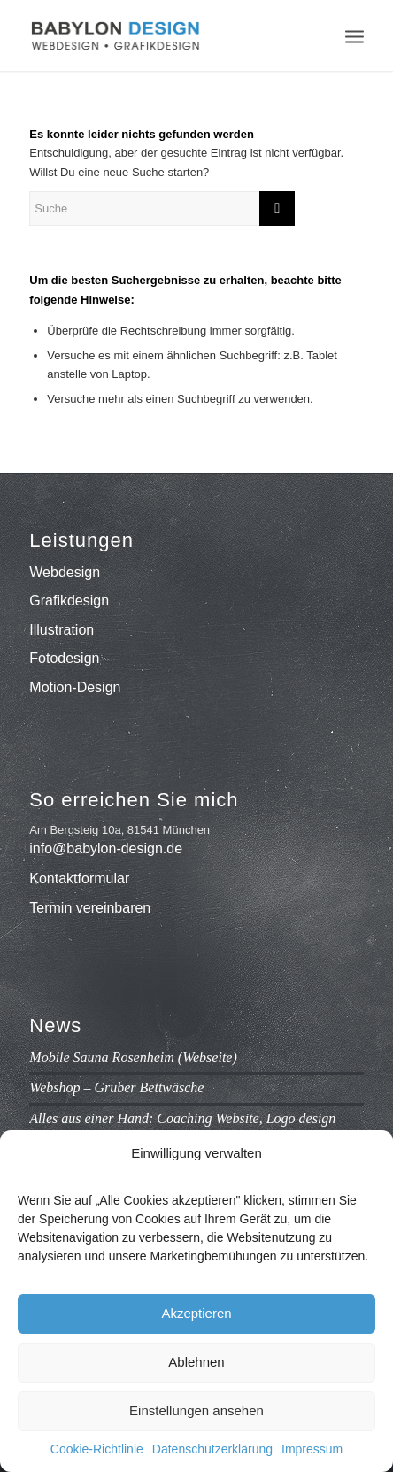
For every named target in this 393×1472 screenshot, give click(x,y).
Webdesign (64, 572)
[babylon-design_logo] (163, 35)
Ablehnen (196, 1361)
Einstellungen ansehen (196, 1410)
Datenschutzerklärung (212, 1449)
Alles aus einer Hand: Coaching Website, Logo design (182, 1118)
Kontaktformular (79, 878)
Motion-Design (74, 687)
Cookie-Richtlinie (96, 1449)
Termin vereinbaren (89, 907)
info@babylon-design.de (105, 848)
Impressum (312, 1449)
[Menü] (354, 35)
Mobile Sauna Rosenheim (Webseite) (132, 1057)
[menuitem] (354, 35)
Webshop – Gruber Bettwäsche (116, 1087)
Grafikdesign (69, 600)
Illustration (61, 629)
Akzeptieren (196, 1313)
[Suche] (162, 208)
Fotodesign (64, 658)
